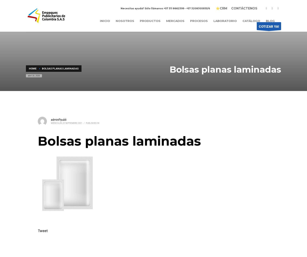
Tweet (43, 231)
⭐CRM (221, 8)
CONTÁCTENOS (244, 8)
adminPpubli (58, 119)
